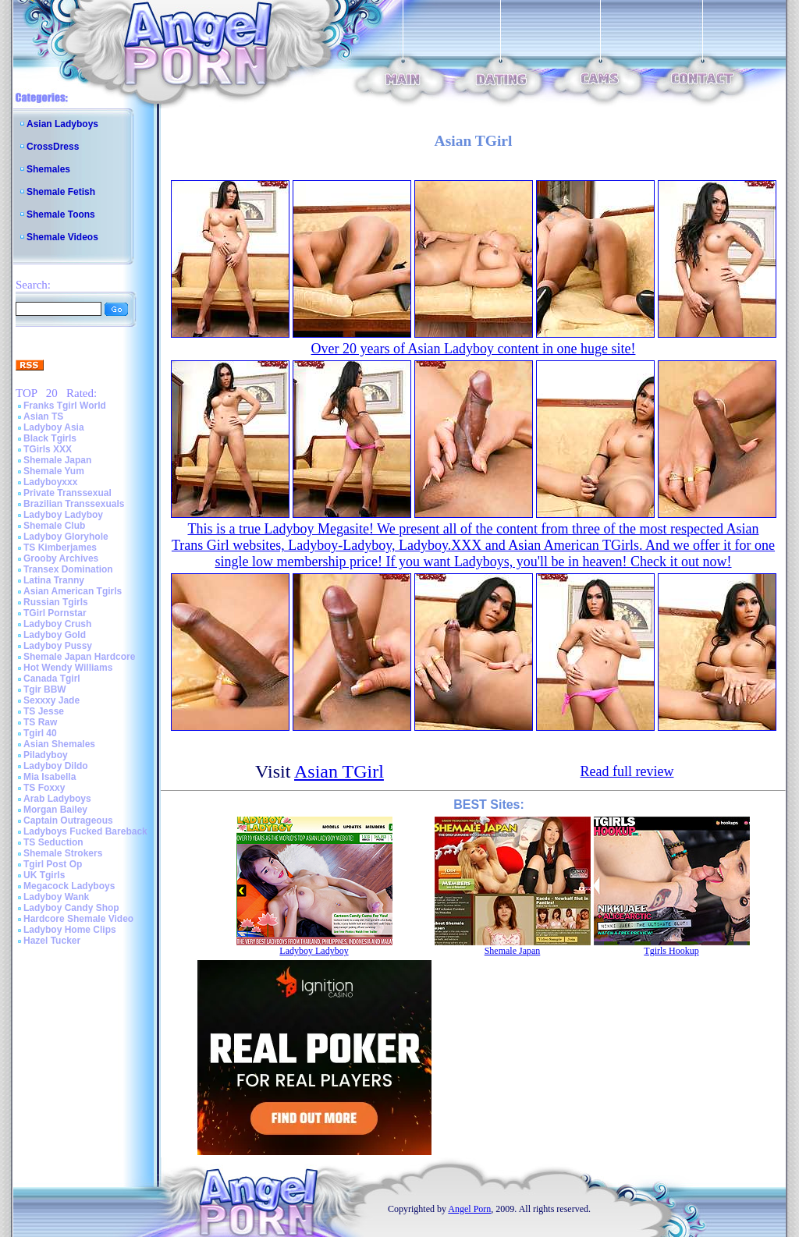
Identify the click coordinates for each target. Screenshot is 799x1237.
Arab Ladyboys (57, 798)
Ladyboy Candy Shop (71, 907)
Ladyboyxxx (50, 482)
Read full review (627, 771)
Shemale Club (54, 525)
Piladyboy (45, 755)
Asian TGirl (339, 771)
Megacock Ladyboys (69, 886)
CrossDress (53, 146)
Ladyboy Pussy (57, 645)
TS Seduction (53, 842)
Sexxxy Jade (51, 700)
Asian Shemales (59, 744)
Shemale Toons (61, 214)
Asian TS (43, 416)
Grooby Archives (60, 558)
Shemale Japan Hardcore (79, 656)
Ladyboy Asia (53, 427)
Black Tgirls (49, 438)
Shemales (48, 169)
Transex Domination (68, 569)
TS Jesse (43, 711)
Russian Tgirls (55, 602)
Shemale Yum (53, 471)
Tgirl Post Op (52, 864)
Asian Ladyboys (62, 124)
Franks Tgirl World (64, 405)
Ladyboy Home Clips (69, 929)
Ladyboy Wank (56, 896)
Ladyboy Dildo (55, 765)
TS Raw (40, 722)
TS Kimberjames (60, 547)
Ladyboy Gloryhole (65, 536)
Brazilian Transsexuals (73, 503)
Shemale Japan (57, 460)
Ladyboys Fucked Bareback (85, 831)
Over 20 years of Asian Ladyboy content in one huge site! (473, 348)
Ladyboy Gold (54, 634)
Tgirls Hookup (671, 950)
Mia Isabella (49, 776)
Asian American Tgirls (72, 591)
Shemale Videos (62, 237)
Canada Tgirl (51, 678)
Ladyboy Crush (57, 623)
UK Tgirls (44, 875)
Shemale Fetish (61, 191)
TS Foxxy (44, 787)
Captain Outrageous (68, 820)
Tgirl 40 (40, 733)
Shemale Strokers (62, 853)
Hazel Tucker (51, 940)
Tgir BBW (44, 689)
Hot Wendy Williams (67, 667)
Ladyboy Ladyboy (63, 514)
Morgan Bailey (55, 809)
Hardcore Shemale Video (78, 918)
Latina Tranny (53, 580)
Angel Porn (469, 1208)
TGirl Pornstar (55, 613)
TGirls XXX (47, 449)
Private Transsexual (67, 492)
